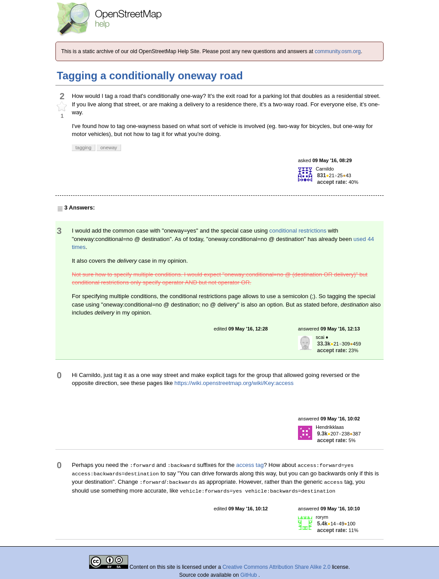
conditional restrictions (297, 230)
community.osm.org (338, 51)
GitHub (249, 575)
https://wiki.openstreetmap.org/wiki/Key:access (234, 383)
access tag (250, 465)
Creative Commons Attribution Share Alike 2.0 (276, 567)
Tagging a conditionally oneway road (150, 76)
